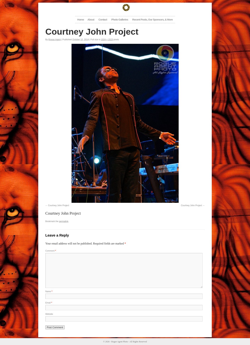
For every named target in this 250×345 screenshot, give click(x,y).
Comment (50, 251)
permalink (63, 221)
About (90, 19)
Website (49, 314)
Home (80, 19)
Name (48, 291)
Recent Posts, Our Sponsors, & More (152, 19)
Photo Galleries (119, 19)
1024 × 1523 (107, 39)
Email (48, 303)
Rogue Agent (54, 39)
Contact (102, 19)
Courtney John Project (58, 205)
